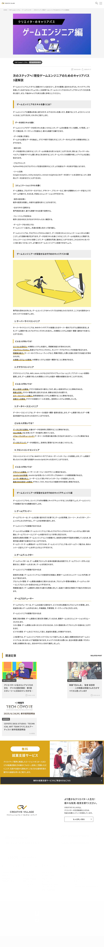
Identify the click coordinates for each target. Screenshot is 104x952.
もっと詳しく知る (77, 820)
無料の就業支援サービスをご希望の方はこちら (52, 781)
